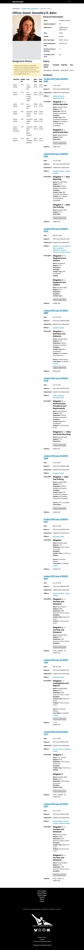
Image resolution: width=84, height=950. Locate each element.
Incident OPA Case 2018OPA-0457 (56, 520)
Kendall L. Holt (57, 246)
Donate (42, 939)
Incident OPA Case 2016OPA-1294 (56, 661)
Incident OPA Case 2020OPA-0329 (56, 230)
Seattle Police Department (30, 8)
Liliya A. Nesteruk (58, 395)
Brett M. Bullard (58, 821)
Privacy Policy (42, 937)
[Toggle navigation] (69, 1)
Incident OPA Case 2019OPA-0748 (56, 379)
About (42, 899)
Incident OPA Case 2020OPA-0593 (56, 80)
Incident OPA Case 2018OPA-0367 (56, 577)
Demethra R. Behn (58, 98)
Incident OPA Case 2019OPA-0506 (56, 457)
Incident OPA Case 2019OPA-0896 (56, 311)
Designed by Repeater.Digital (42, 945)
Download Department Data (42, 941)
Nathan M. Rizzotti (58, 96)
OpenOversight (17, 1)
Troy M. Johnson (58, 749)
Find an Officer (42, 891)
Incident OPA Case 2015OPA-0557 (56, 805)
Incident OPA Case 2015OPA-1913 (56, 733)
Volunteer (42, 897)
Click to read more (59, 143)
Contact (42, 901)
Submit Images (42, 895)
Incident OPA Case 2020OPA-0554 (56, 155)
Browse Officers (42, 893)
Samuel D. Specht (64, 252)
